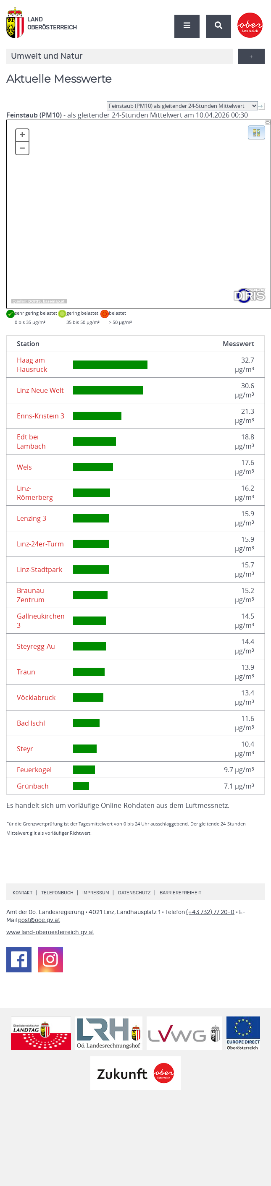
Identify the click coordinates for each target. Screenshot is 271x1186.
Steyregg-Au (36, 646)
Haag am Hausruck (32, 364)
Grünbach (33, 786)
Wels (24, 467)
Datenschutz (134, 893)
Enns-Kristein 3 (40, 416)
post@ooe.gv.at (39, 920)
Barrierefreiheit (180, 893)
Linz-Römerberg (35, 492)
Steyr (25, 748)
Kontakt (22, 893)
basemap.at (53, 301)
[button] (256, 132)
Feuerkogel (34, 769)
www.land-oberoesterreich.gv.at (50, 932)
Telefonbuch (57, 893)
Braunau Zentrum (31, 595)
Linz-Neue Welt (40, 390)
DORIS (34, 301)
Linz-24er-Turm (40, 544)
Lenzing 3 (31, 518)
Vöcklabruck (36, 697)
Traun (26, 672)
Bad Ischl (31, 723)
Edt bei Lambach (31, 441)
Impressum (95, 893)
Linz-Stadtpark (39, 569)
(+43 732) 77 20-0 (210, 912)
